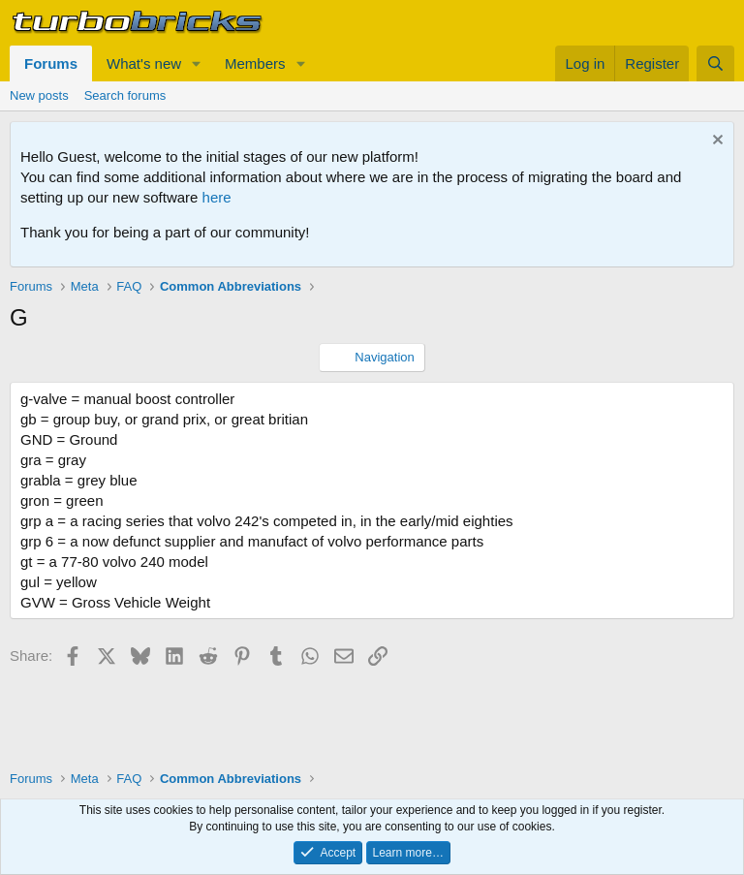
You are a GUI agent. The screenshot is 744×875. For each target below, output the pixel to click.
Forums (51, 63)
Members (255, 63)
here (217, 197)
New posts (39, 95)
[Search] (715, 63)
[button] (196, 63)
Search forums (125, 95)
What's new (144, 63)
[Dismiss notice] (715, 142)
